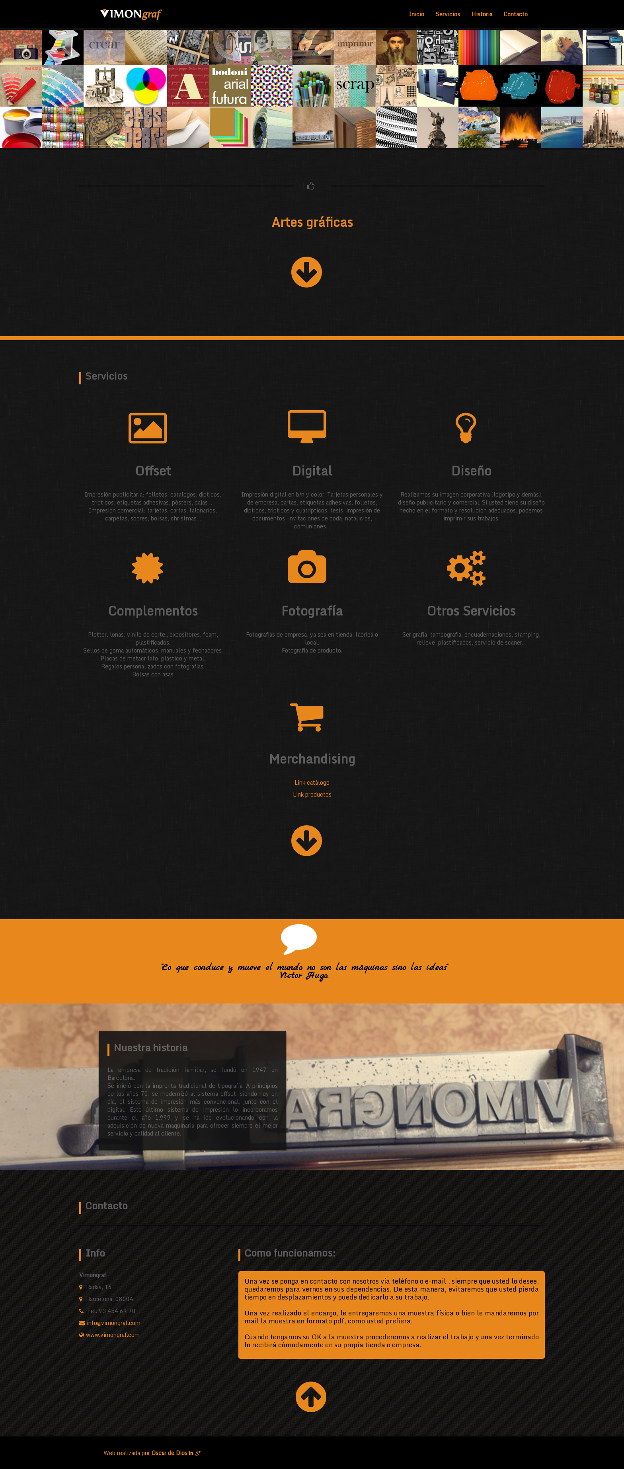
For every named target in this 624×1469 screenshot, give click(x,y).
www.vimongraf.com (113, 1334)
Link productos (312, 794)
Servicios (448, 14)
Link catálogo (312, 782)
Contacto (516, 14)
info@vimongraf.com (113, 1322)
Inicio (416, 14)
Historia (482, 14)
